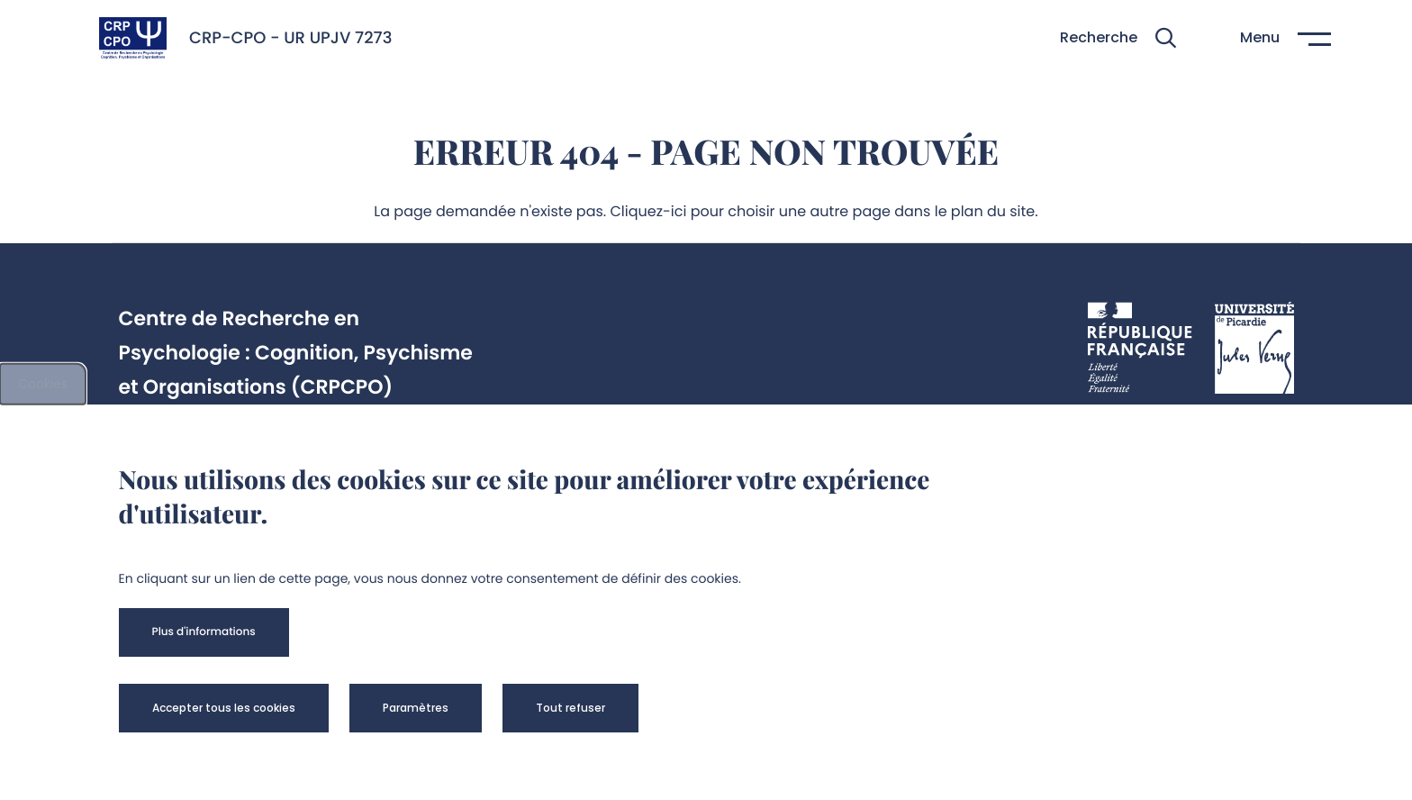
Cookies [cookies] (43, 384)
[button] (1117, 38)
